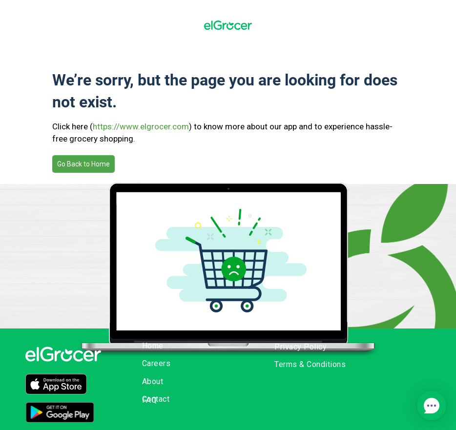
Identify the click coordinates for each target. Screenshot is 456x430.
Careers (156, 363)
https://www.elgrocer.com (141, 126)
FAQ (149, 400)
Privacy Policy (300, 346)
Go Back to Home (83, 164)
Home (153, 345)
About (153, 381)
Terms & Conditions (310, 364)
